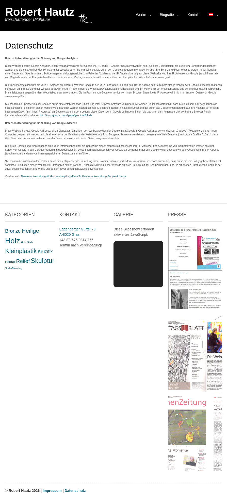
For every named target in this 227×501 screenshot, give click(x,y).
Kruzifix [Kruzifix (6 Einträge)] (45, 251)
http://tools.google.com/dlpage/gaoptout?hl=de (66, 115)
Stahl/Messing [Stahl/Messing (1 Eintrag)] (13, 268)
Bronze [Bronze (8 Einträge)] (13, 231)
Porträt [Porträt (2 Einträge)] (10, 262)
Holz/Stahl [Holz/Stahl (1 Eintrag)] (27, 242)
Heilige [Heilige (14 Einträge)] (30, 231)
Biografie (167, 15)
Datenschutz (75, 491)
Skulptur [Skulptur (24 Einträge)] (42, 260)
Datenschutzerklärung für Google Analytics (45, 176)
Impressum (53, 491)
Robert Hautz (40, 12)
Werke (141, 15)
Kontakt (194, 15)
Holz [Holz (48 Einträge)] (12, 241)
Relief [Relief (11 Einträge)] (23, 261)
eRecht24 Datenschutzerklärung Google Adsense (98, 176)
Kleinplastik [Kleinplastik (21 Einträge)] (21, 250)
